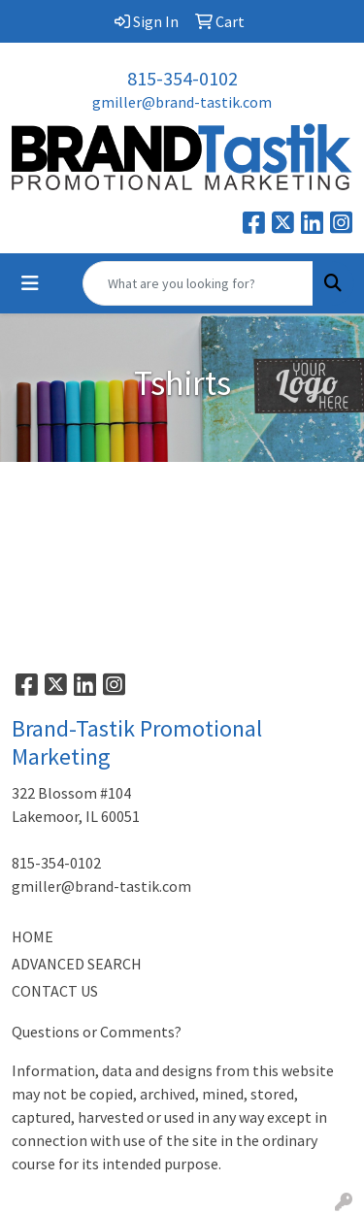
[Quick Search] (198, 283)
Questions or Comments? (97, 1031)
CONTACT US (55, 991)
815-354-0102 (182, 78)
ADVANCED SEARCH (77, 963)
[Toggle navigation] (30, 283)
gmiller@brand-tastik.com (182, 102)
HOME (32, 936)
